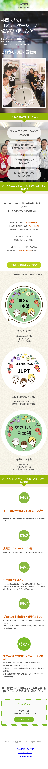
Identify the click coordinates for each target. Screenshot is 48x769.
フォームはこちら (24, 719)
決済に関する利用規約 (25, 756)
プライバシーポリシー (25, 753)
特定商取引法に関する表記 (25, 749)
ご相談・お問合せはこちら (24, 265)
